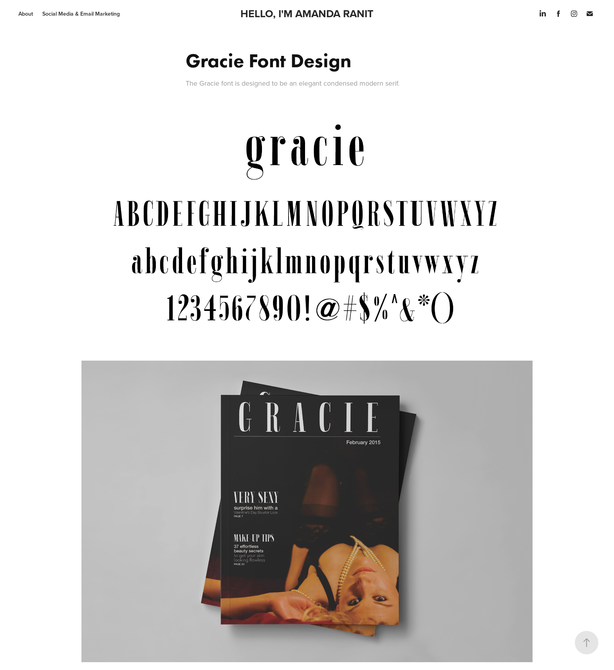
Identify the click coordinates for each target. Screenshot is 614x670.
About (25, 14)
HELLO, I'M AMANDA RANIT (307, 13)
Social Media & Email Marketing (81, 14)
